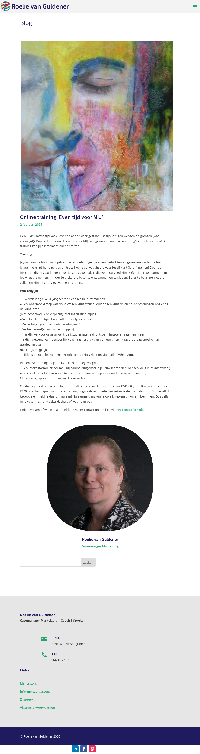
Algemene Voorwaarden (37, 707)
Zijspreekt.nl (29, 699)
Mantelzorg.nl (30, 683)
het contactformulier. (131, 410)
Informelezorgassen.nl (36, 691)
